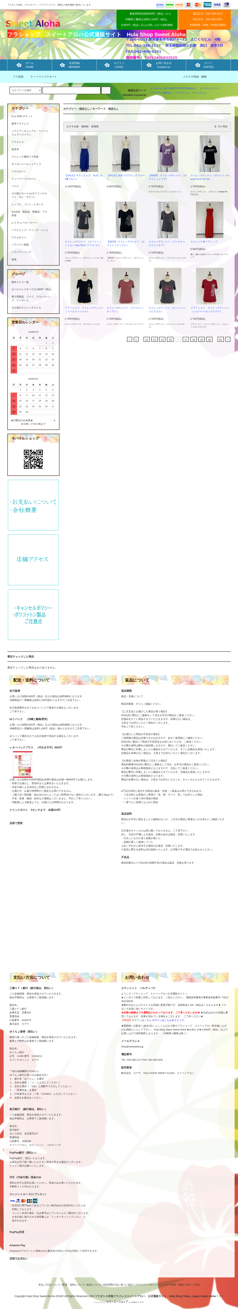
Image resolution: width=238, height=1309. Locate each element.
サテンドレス (199, 93)
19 (201, 339)
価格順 (85, 126)
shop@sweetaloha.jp (132, 1046)
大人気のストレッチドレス (26, 307)
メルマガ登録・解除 (195, 76)
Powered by (119, 1302)
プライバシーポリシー (147, 1284)
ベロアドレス (182, 93)
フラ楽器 (15, 76)
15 (170, 339)
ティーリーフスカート (41, 76)
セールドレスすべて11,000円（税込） (32, 289)
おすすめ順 (72, 126)
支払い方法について (49, 1284)
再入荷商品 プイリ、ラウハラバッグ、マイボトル (31, 298)
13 (154, 339)
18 (193, 339)
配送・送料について (73, 1284)
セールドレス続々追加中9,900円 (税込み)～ (174, 88)
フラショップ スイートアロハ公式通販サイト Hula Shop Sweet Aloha (96, 34)
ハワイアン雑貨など (161, 93)
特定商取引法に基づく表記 (118, 1284)
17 (185, 339)
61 (220, 339)
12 (146, 339)
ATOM (196, 1284)
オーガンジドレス (210, 88)
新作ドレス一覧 (20, 282)
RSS (188, 1284)
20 (209, 339)
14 (162, 339)
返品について (94, 1284)
